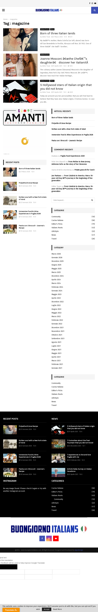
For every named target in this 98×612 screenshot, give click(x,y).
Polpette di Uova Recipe (28, 183)
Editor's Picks (57, 224)
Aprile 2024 (56, 280)
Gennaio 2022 (57, 324)
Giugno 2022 (56, 309)
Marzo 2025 (56, 272)
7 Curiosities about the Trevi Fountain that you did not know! (80, 441)
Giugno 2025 (56, 265)
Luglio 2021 (56, 346)
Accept (46, 609)
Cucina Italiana (57, 220)
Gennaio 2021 (57, 368)
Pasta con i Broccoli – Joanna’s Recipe (67, 141)
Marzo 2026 (56, 254)
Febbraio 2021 (57, 364)
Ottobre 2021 (57, 335)
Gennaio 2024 (57, 291)
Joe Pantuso (56, 176)
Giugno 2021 (56, 350)
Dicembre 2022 (58, 302)
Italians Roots (45, 29)
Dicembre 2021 (58, 328)
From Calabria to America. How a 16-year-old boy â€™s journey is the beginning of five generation (72, 178)
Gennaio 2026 (57, 257)
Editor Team (46, 37)
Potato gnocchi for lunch (84, 170)
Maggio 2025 (56, 269)
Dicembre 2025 (58, 261)
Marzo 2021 (56, 361)
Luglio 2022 (56, 305)
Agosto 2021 (56, 342)
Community (56, 217)
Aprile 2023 (56, 298)
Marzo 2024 (56, 283)
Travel (54, 239)
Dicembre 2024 (58, 276)
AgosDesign (79, 550)
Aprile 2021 (56, 357)
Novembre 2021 (58, 331)
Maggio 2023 (56, 294)
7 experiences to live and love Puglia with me (79, 456)
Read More (57, 609)
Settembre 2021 (58, 338)
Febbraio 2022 (57, 320)
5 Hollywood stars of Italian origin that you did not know (81, 427)
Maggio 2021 (56, 353)
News (52, 29)
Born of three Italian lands (57, 33)
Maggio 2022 (56, 313)
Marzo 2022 (56, 316)
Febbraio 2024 (57, 287)
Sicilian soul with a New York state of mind (69, 129)
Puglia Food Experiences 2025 (72, 156)
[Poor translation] (12, 566)
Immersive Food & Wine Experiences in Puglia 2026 (30, 212)
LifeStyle (55, 231)
